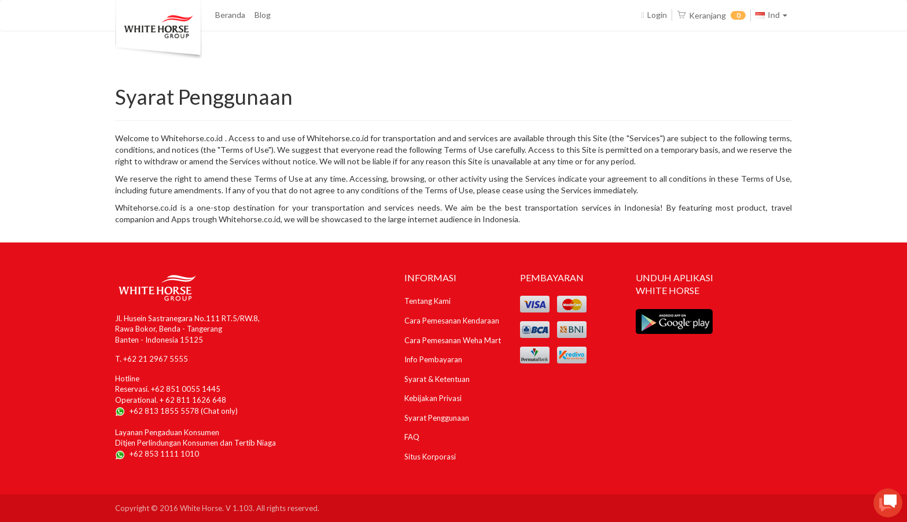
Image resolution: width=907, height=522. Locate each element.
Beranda (230, 15)
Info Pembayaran (433, 359)
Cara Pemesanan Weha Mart (452, 340)
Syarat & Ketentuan (437, 379)
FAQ (411, 437)
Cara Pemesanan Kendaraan (451, 320)
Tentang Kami (427, 301)
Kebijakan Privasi (433, 398)
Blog (263, 15)
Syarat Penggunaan (436, 417)
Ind (771, 15)
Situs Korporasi (430, 456)
